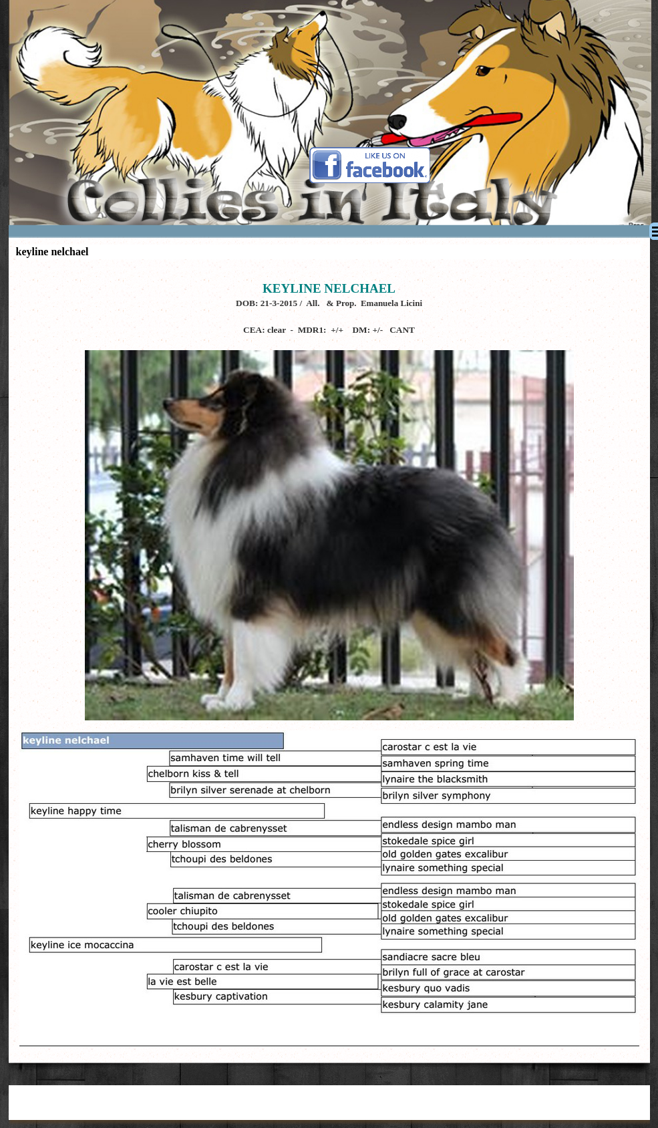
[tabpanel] (329, 494)
